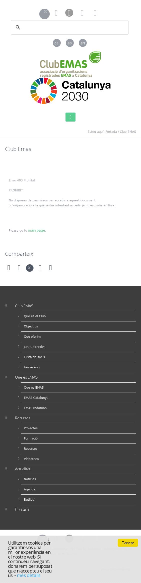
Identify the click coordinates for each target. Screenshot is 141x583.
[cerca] (63, 27)
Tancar (128, 543)
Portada (111, 132)
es (70, 42)
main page (36, 230)
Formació (31, 438)
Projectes (31, 428)
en (82, 42)
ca (56, 42)
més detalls (28, 575)
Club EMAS (128, 132)
